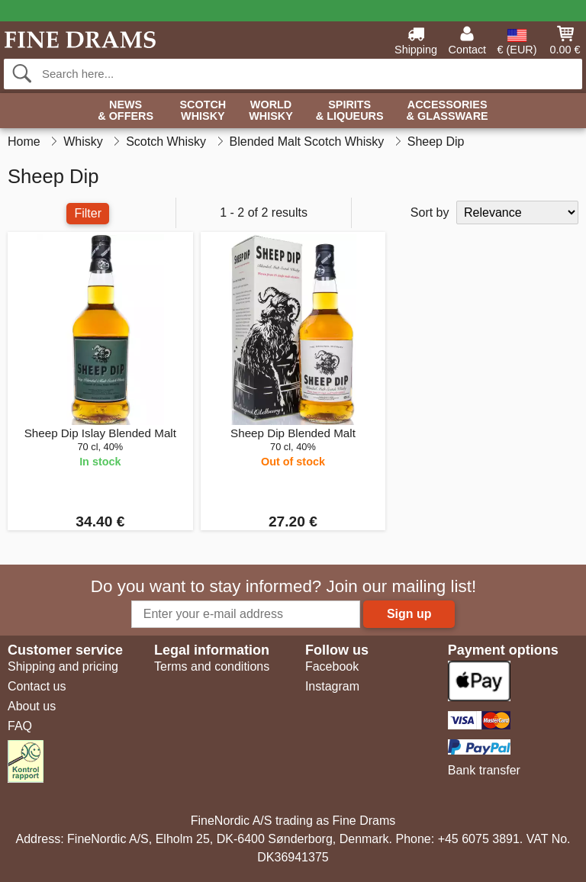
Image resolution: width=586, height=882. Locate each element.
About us (32, 706)
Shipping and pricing (63, 666)
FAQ (20, 725)
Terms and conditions (211, 666)
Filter (87, 213)
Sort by (430, 212)
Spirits (350, 111)
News (125, 111)
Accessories (447, 111)
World (271, 111)
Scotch (202, 111)
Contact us (37, 686)
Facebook (332, 666)
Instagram (332, 686)
